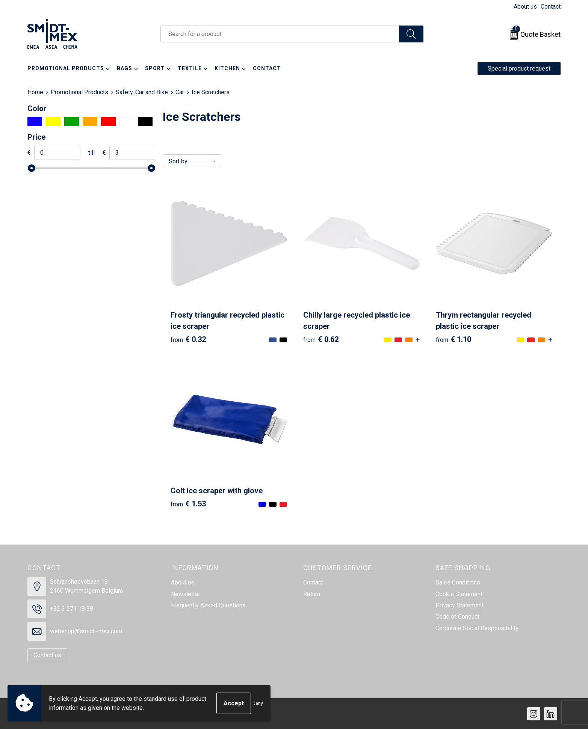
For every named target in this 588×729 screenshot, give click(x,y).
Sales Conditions (457, 582)
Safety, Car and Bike (142, 92)
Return (311, 593)
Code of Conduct (457, 616)
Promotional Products (79, 92)
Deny (257, 703)
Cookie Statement (458, 593)
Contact (551, 6)
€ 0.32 (188, 338)
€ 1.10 (453, 338)
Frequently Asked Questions (208, 605)
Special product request (519, 68)
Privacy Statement (459, 605)
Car (179, 92)
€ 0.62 (321, 338)
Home (35, 92)
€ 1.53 (188, 503)
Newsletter (185, 593)
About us (525, 6)
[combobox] (279, 34)
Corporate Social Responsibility (476, 627)
